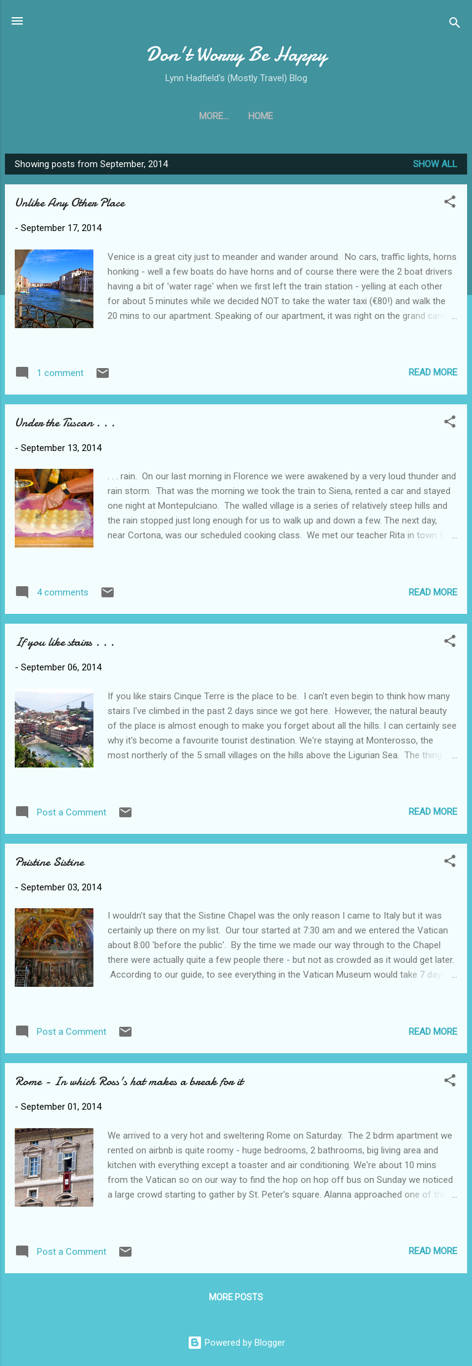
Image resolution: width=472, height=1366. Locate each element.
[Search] (454, 25)
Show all (435, 164)
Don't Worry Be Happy (236, 54)
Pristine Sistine (49, 862)
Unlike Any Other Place (69, 202)
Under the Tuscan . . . (65, 422)
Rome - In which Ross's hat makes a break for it (129, 1081)
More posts (236, 1297)
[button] (449, 203)
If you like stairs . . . (64, 642)
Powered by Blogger (236, 1342)
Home (236, 116)
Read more (433, 372)
